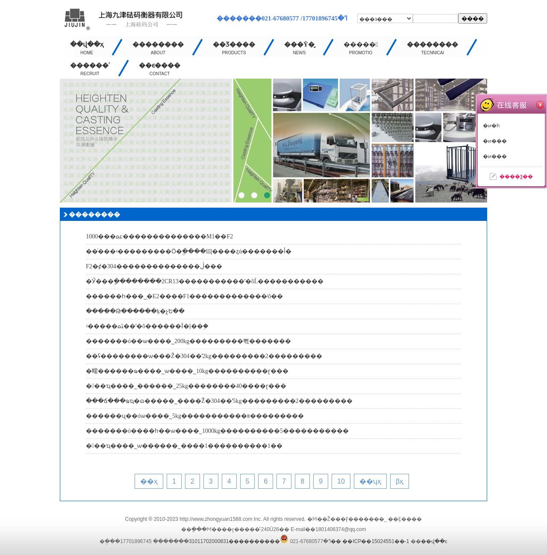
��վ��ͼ (434, 541)
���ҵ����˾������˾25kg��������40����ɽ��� (186, 386)
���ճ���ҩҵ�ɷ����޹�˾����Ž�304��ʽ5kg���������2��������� (219, 401)
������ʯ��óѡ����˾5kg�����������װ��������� (195, 416)
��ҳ (149, 481)
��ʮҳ (370, 481)
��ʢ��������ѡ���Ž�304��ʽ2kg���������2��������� (204, 356)
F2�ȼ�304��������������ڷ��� (154, 266)
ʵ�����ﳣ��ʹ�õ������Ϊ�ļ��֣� (147, 326)
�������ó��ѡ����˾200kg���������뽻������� (188, 341)
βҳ (399, 481)
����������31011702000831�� (265, 541)
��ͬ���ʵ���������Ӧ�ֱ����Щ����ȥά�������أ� (188, 251)
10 (341, 481)
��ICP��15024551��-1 (375, 541)
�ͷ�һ (491, 126)
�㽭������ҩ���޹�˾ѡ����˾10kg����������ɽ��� (187, 371)
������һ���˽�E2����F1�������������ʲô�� (184, 296)
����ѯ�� (516, 176)
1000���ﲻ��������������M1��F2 (159, 236)
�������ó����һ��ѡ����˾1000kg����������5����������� (217, 431)
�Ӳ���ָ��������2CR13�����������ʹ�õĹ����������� (204, 281)
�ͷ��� (495, 141)
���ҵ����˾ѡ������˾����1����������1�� (184, 446)
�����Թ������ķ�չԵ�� (135, 311)
